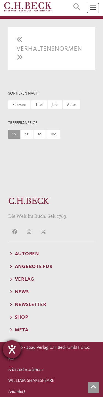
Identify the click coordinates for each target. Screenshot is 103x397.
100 (53, 134)
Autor (71, 104)
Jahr (55, 104)
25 (27, 134)
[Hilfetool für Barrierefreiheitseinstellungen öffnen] (12, 349)
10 (14, 134)
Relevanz (19, 104)
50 (39, 134)
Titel (39, 104)
